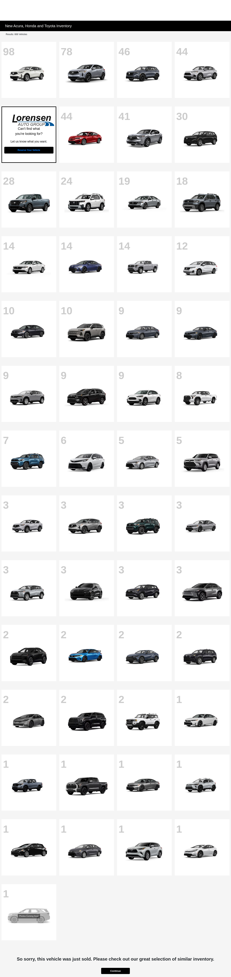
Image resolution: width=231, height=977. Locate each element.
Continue (115, 971)
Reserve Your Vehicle (29, 150)
